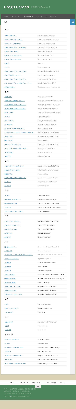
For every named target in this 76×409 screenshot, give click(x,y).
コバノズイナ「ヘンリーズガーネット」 (18, 151)
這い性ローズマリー (11, 250)
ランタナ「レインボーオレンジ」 (16, 356)
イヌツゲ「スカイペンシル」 (14, 59)
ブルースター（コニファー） (14, 295)
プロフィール (16, 16)
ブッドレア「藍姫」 (11, 291)
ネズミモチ (8, 240)
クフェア (7, 117)
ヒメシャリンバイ (10, 279)
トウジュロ (8, 210)
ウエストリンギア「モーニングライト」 (18, 71)
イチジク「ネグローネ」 (13, 51)
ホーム (6, 16)
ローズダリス (9, 368)
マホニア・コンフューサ (13, 317)
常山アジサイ (9, 177)
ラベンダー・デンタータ (13, 348)
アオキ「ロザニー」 (11, 35)
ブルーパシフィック (11, 299)
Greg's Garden (16, 6)
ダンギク (7, 198)
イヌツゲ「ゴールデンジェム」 (15, 55)
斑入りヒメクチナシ (11, 286)
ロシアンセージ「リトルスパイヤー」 (17, 372)
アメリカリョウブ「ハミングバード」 (17, 47)
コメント (39, 16)
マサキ (6, 313)
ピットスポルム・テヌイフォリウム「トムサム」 (21, 258)
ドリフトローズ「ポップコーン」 (16, 214)
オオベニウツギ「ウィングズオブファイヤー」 (21, 83)
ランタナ (7, 352)
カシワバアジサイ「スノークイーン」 (17, 105)
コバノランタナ (10, 155)
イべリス (7, 67)
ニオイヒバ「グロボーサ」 (13, 228)
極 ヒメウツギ (9, 143)
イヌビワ (7, 63)
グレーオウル (9, 124)
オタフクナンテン (10, 87)
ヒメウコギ (8, 266)
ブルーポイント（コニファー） (15, 303)
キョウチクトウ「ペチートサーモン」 (17, 109)
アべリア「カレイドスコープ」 (15, 39)
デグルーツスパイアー (12, 206)
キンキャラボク (10, 113)
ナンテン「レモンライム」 (13, 224)
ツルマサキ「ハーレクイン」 (14, 202)
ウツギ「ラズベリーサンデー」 (15, 75)
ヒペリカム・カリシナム (13, 262)
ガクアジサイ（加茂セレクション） (17, 101)
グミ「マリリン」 (10, 120)
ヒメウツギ (8, 270)
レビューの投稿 (50, 16)
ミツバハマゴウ (10, 321)
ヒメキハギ (8, 273)
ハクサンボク (9, 254)
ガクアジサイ (9, 97)
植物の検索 (28, 16)
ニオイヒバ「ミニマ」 (12, 232)
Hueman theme (26, 405)
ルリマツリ (8, 360)
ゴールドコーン (10, 139)
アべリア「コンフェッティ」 (14, 43)
